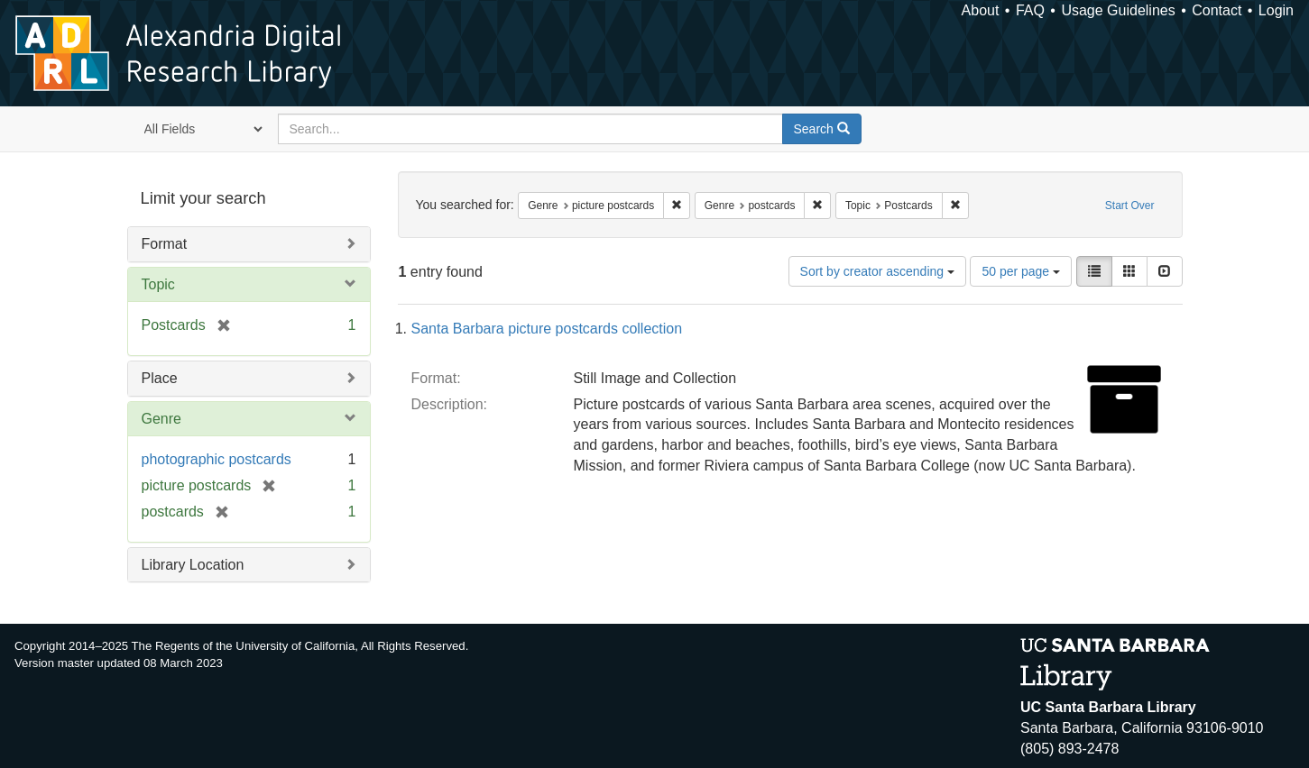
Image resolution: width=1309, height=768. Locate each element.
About (981, 10)
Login (1276, 10)
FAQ (1030, 10)
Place (160, 378)
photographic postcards (216, 459)
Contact (1216, 10)
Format (165, 243)
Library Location (193, 564)
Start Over (1130, 205)
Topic (158, 284)
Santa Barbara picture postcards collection (547, 328)
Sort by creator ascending (877, 271)
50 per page (1021, 271)
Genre (161, 418)
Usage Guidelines (1118, 10)
